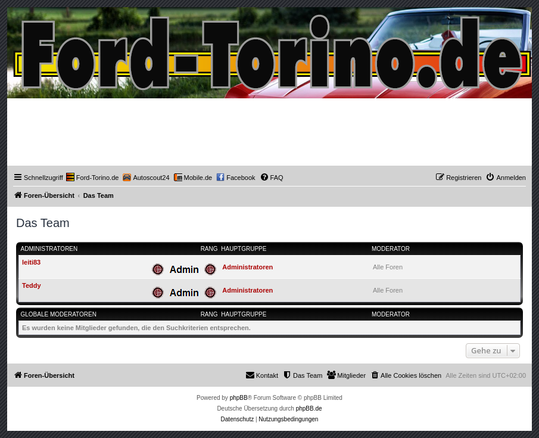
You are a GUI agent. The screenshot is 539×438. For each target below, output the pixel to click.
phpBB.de (309, 408)
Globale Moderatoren (58, 314)
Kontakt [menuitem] (261, 375)
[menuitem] (92, 177)
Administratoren (49, 249)
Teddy (31, 285)
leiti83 (31, 262)
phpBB (239, 397)
